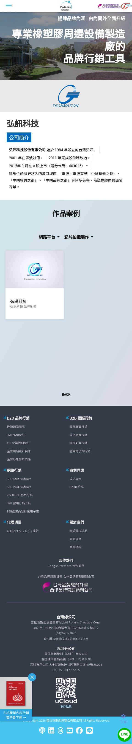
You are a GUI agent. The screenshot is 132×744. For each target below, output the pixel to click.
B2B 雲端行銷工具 (19, 503)
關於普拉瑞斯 (78, 530)
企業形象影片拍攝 (19, 459)
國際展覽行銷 (78, 426)
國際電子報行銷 (79, 451)
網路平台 (47, 237)
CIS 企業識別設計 (18, 443)
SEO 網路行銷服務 (19, 479)
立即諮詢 (75, 547)
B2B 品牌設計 (16, 435)
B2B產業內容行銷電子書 (23, 511)
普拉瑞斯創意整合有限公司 (64, 720)
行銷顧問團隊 (16, 426)
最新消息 (75, 539)
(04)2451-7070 (66, 633)
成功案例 (75, 479)
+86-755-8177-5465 (66, 670)
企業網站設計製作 (19, 451)
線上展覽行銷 (78, 435)
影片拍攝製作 (77, 237)
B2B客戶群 (76, 487)
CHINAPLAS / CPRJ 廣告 (23, 530)
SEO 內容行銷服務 (19, 487)
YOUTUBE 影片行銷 (20, 495)
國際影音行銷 (78, 443)
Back (66, 394)
